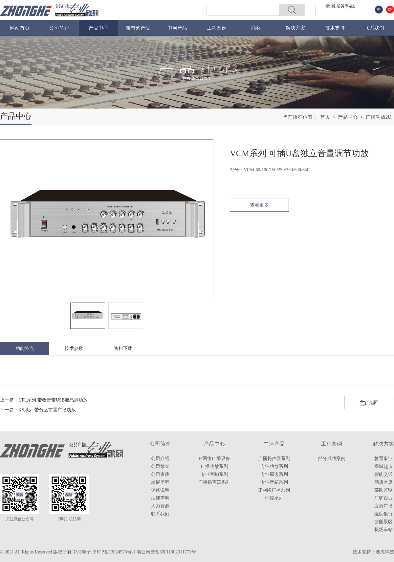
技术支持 (335, 28)
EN (390, 9)
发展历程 (160, 482)
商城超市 (383, 466)
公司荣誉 (160, 466)
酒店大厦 (383, 482)
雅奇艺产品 (138, 28)
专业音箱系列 (274, 482)
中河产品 (177, 28)
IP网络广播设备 (214, 458)
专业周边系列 (274, 474)
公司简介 (59, 28)
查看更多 (259, 205)
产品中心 (98, 28)
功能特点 (24, 348)
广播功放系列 (214, 466)
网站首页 (20, 28)
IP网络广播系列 (274, 490)
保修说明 (160, 490)
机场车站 (383, 529)
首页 (325, 117)
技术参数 (74, 348)
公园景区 (383, 521)
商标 (256, 28)
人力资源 (160, 505)
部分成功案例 (331, 458)
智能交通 (383, 474)
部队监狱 (383, 490)
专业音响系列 (214, 474)
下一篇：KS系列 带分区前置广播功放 (38, 409)
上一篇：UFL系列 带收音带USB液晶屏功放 (44, 400)
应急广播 (383, 505)
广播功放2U (378, 117)
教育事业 (383, 458)
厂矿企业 (383, 498)
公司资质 (160, 474)
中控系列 (274, 498)
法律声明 (160, 498)
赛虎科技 (385, 552)
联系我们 (374, 28)
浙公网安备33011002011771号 (166, 552)
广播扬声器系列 (214, 482)
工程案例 (217, 28)
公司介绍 (160, 458)
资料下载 (123, 348)
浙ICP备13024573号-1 (113, 552)
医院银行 (383, 513)
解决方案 (295, 28)
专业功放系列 (274, 466)
